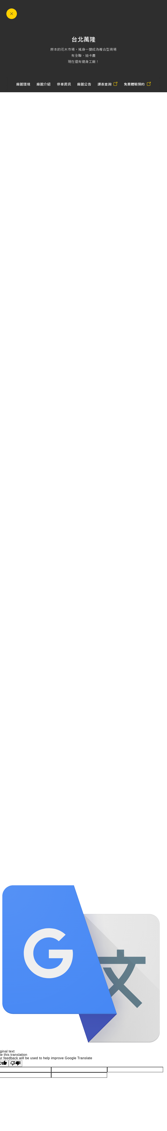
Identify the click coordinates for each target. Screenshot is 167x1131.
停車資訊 (64, 84)
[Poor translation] (15, 1063)
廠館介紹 (44, 84)
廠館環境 (23, 84)
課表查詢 (107, 84)
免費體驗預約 (137, 84)
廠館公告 (84, 84)
